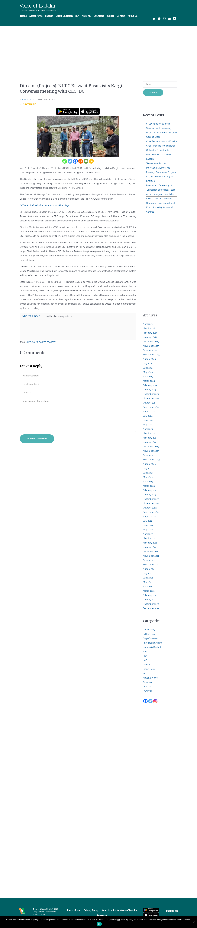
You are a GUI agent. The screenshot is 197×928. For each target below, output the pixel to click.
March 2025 (149, 381)
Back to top (172, 911)
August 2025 (149, 359)
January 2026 (150, 337)
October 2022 (150, 507)
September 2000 (151, 608)
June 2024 (148, 420)
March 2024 (149, 433)
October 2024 (150, 402)
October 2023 (150, 455)
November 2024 (151, 398)
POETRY (147, 686)
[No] (193, 922)
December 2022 (151, 499)
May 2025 (148, 372)
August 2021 (149, 569)
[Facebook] (75, 161)
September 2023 (151, 459)
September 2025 (151, 354)
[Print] (80, 161)
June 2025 (148, 367)
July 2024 (148, 416)
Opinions (147, 682)
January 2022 (149, 547)
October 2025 (150, 350)
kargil (145, 651)
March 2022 (149, 538)
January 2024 (150, 442)
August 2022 (149, 516)
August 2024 (149, 411)
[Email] (86, 161)
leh (144, 673)
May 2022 (148, 529)
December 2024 (151, 394)
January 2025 (150, 389)
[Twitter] (70, 161)
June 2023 (148, 472)
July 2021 (147, 573)
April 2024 (148, 429)
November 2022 (151, 503)
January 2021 (149, 599)
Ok (99, 924)
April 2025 (148, 376)
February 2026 (150, 332)
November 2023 (151, 451)
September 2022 (151, 512)
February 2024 (150, 437)
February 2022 (150, 542)
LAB (145, 660)
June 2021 (148, 577)
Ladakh (146, 664)
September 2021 (151, 564)
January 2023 (150, 494)
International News (152, 642)
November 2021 (151, 556)
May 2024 (148, 424)
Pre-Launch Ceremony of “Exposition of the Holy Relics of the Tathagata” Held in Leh (160, 189)
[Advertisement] (98, 49)
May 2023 (148, 477)
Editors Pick (149, 634)
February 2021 (150, 595)
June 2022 (148, 525)
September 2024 (151, 407)
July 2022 (147, 521)
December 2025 (151, 341)
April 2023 (148, 481)
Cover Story (149, 629)
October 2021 (149, 560)
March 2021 (148, 591)
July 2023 (148, 468)
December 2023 (151, 446)
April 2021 (148, 586)
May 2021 (147, 582)
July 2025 (148, 363)
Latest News (149, 669)
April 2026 (148, 324)
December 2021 (151, 551)
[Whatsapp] (64, 161)
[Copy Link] (91, 161)
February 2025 (150, 385)
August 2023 (149, 464)
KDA (145, 656)
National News (150, 677)
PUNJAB (147, 691)
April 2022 (148, 534)
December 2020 (151, 604)
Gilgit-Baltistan (150, 638)
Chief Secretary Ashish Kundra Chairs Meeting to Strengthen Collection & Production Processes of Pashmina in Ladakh (161, 150)
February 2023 (150, 490)
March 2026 (149, 328)
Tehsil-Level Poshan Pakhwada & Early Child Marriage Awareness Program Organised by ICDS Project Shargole (161, 172)
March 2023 (149, 486)
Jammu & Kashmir (152, 647)
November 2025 (151, 346)
